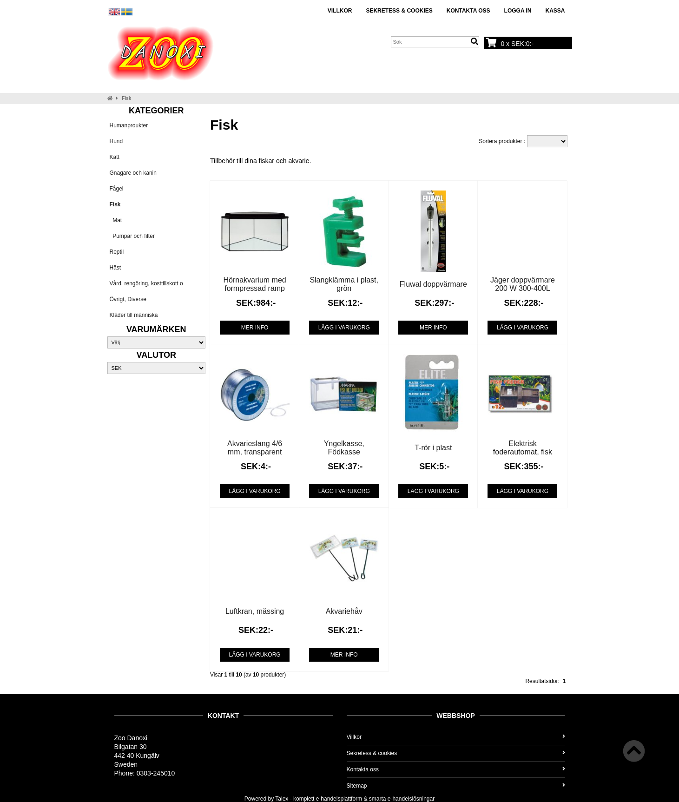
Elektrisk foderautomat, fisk (522, 448)
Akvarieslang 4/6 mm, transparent (254, 448)
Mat (116, 220)
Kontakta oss (468, 10)
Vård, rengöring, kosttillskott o (146, 283)
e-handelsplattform (339, 798)
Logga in (518, 10)
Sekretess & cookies (399, 10)
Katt (114, 157)
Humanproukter (129, 125)
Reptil (117, 252)
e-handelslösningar (411, 798)
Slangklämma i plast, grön (344, 284)
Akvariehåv (344, 611)
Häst (115, 267)
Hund (116, 141)
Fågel (117, 188)
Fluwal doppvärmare (433, 284)
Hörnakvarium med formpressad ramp (255, 284)
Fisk (126, 98)
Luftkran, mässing (254, 611)
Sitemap (456, 785)
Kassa (555, 10)
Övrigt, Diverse (128, 299)
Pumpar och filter (132, 236)
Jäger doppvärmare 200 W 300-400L (522, 284)
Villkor (340, 10)
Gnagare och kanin (133, 173)
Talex (281, 798)
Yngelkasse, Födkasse (344, 448)
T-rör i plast (433, 448)
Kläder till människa (134, 315)
